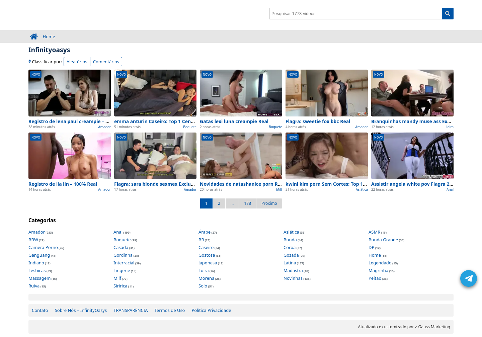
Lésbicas (37, 270)
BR (201, 240)
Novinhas (293, 278)
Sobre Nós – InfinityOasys (81, 310)
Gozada (291, 255)
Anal (450, 189)
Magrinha (378, 270)
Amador (104, 126)
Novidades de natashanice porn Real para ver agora (260, 184)
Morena (206, 278)
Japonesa (207, 263)
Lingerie (121, 270)
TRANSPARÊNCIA (130, 310)
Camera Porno (43, 247)
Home (49, 36)
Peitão (375, 278)
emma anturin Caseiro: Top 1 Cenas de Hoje (164, 121)
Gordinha (123, 255)
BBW (33, 240)
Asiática (362, 189)
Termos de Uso (170, 310)
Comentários (106, 62)
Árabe (204, 232)
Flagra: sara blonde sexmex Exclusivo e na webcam (173, 184)
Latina (290, 263)
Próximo (269, 203)
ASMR (374, 232)
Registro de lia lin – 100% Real (62, 184)
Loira (450, 126)
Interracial (123, 263)
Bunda (290, 240)
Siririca (120, 286)
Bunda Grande (383, 240)
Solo (202, 286)
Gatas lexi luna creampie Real (234, 121)
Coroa (290, 247)
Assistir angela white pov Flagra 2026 (414, 184)
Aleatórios (77, 62)
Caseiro (206, 247)
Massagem (39, 278)
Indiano (36, 263)
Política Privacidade (211, 310)
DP (371, 247)
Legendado (380, 263)
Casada (120, 247)
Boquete (189, 126)
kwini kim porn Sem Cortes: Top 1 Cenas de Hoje (341, 184)
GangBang (39, 255)
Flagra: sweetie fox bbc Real (318, 121)
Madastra (293, 270)
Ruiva (33, 286)
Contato (40, 310)
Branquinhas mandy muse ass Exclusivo (417, 121)
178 (247, 203)
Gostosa (206, 255)
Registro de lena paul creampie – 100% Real (78, 121)
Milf (279, 189)
